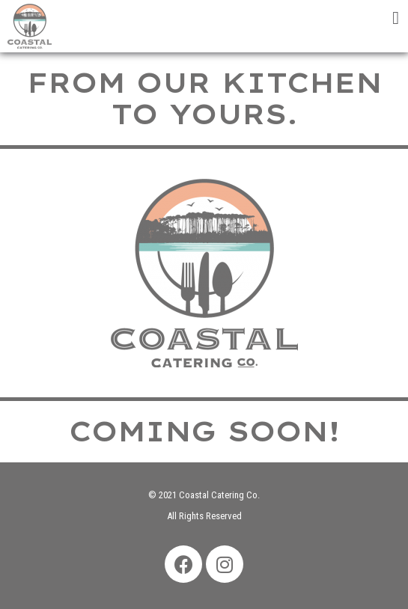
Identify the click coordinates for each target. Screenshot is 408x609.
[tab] (306, 15)
